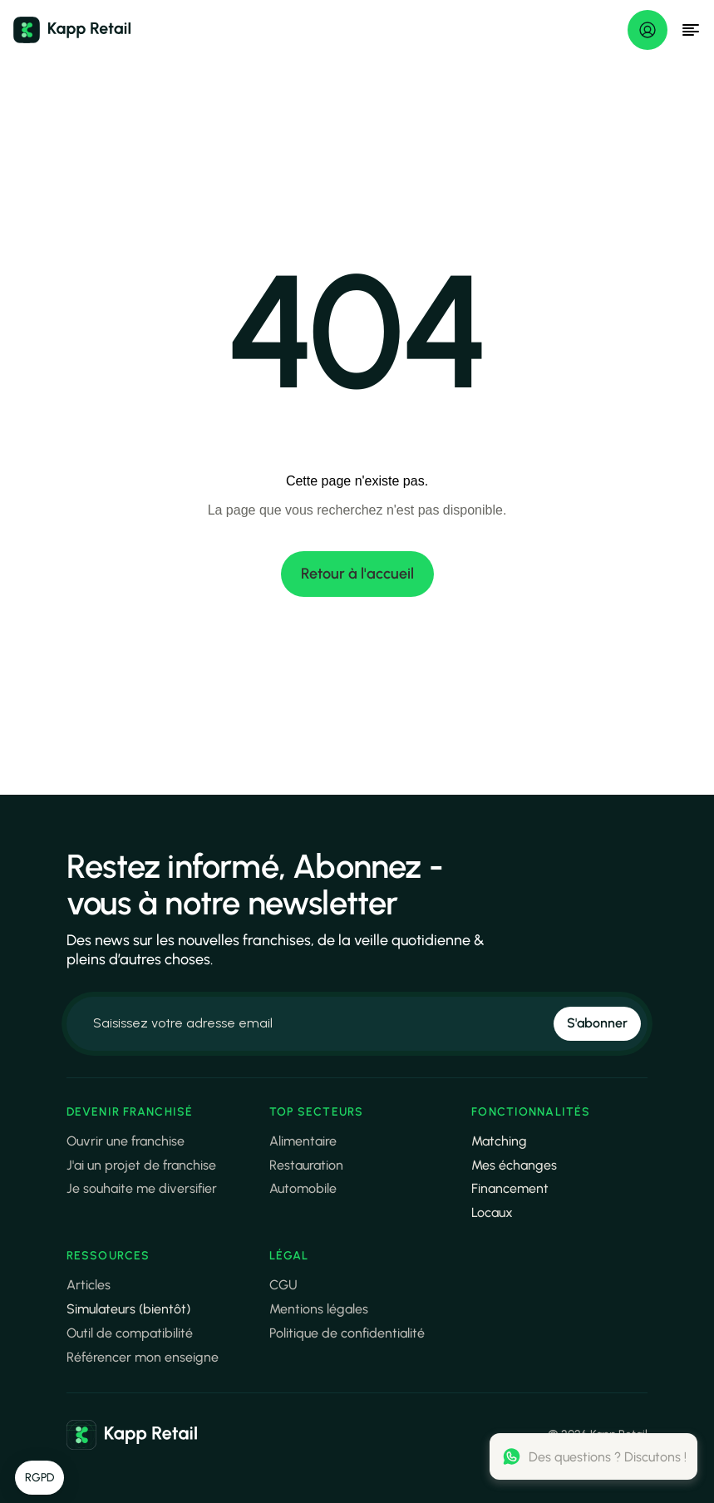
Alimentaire (303, 1141)
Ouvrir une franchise (125, 1141)
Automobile (303, 1188)
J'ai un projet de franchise (141, 1165)
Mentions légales (318, 1309)
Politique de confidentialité (347, 1333)
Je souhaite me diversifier (141, 1188)
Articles (88, 1285)
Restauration (306, 1165)
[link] (132, 1435)
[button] (39, 1478)
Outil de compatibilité (129, 1333)
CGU (283, 1285)
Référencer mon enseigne (142, 1357)
